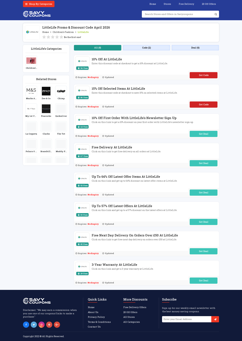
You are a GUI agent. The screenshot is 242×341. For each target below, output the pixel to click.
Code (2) (146, 47)
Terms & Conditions (99, 321)
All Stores (129, 316)
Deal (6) (195, 47)
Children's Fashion (63, 32)
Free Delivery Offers (134, 307)
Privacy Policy (96, 316)
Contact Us (94, 326)
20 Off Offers (209, 3)
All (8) (97, 47)
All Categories (131, 321)
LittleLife (83, 32)
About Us (93, 312)
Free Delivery (186, 3)
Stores (167, 3)
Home (152, 3)
